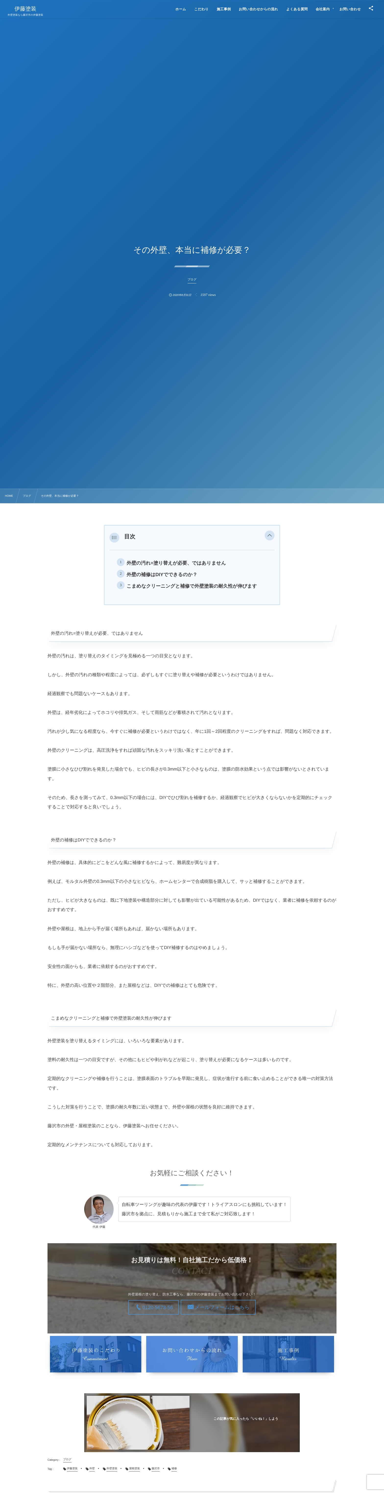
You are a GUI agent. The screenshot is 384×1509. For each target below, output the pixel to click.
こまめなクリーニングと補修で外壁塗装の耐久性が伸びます (192, 586)
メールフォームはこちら (222, 1307)
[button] (270, 537)
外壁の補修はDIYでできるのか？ (162, 574)
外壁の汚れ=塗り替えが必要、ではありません (176, 563)
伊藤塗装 (25, 9)
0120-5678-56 (158, 1307)
